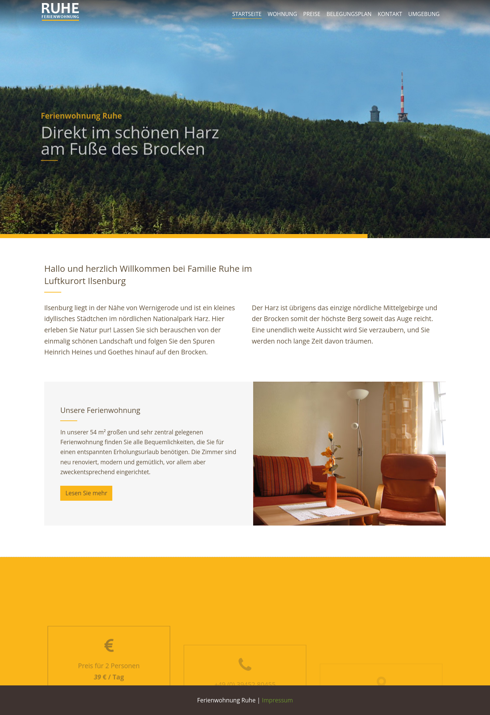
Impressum (277, 700)
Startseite (246, 14)
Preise (312, 14)
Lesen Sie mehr (86, 493)
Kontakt (390, 14)
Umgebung (424, 14)
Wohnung (282, 14)
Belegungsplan (349, 14)
